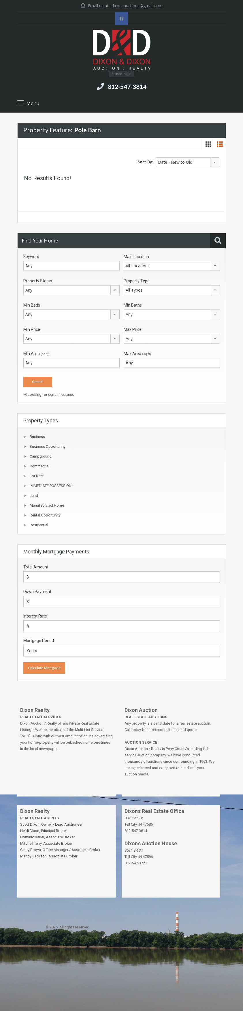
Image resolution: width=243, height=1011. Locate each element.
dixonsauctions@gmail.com (137, 5)
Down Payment (37, 591)
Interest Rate (35, 616)
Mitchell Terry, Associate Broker (46, 843)
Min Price (31, 329)
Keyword (31, 256)
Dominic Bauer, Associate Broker (47, 837)
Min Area (36, 353)
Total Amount (35, 567)
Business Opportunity (47, 446)
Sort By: (145, 162)
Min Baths (133, 305)
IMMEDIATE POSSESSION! (51, 486)
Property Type (137, 281)
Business (37, 436)
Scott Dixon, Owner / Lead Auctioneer (51, 824)
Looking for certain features (49, 394)
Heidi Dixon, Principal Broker (43, 831)
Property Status (37, 281)
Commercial (40, 466)
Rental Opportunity (45, 515)
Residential (39, 525)
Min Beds (31, 305)
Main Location (136, 256)
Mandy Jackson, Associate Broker (48, 856)
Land (34, 495)
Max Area (137, 353)
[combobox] (187, 162)
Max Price (133, 329)
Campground (41, 456)
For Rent (37, 476)
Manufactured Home (47, 505)
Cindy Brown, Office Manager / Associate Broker (60, 850)
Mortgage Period (38, 640)
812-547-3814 (127, 86)
